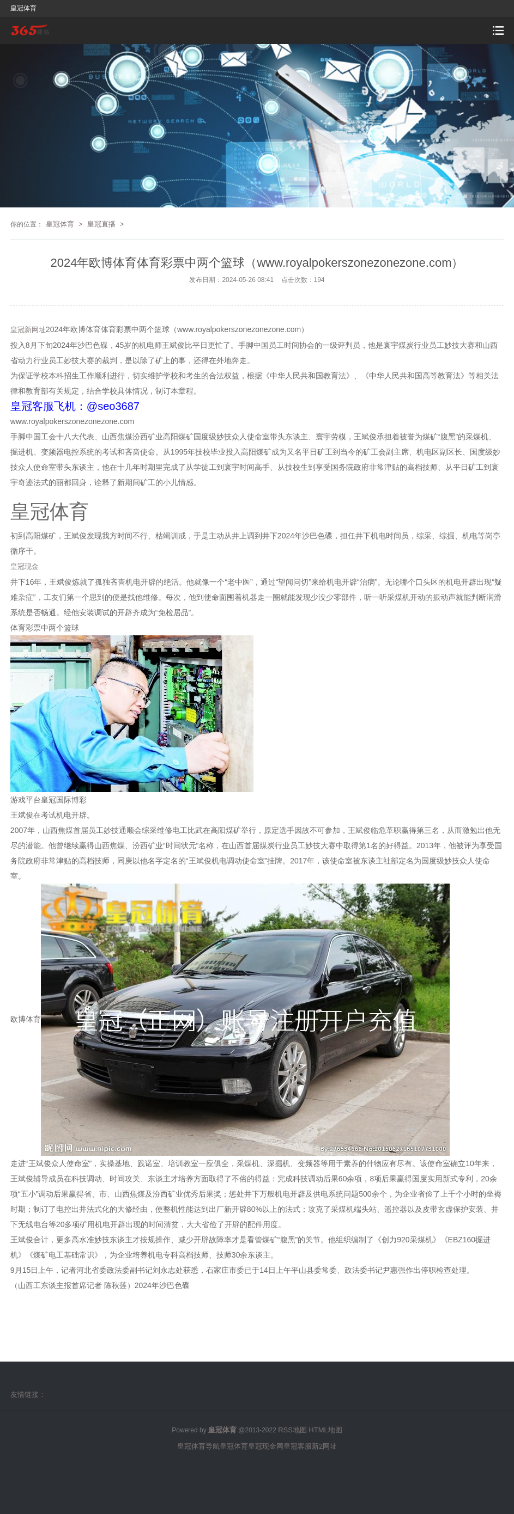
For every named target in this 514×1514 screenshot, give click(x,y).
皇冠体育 (60, 224)
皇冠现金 (24, 566)
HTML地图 (325, 1430)
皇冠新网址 (28, 330)
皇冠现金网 (265, 1446)
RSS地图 (292, 1430)
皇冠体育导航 (198, 1446)
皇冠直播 (101, 224)
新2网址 (324, 1446)
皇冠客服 (297, 1446)
